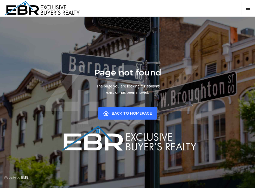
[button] (248, 8)
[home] (42, 8)
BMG (24, 177)
